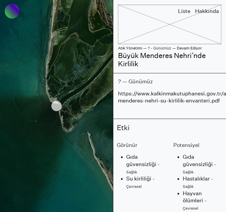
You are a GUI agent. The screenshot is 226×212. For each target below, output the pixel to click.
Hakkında (207, 11)
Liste (184, 11)
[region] (56, 106)
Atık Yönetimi (130, 48)
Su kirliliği (138, 178)
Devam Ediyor (189, 48)
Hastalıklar (196, 178)
